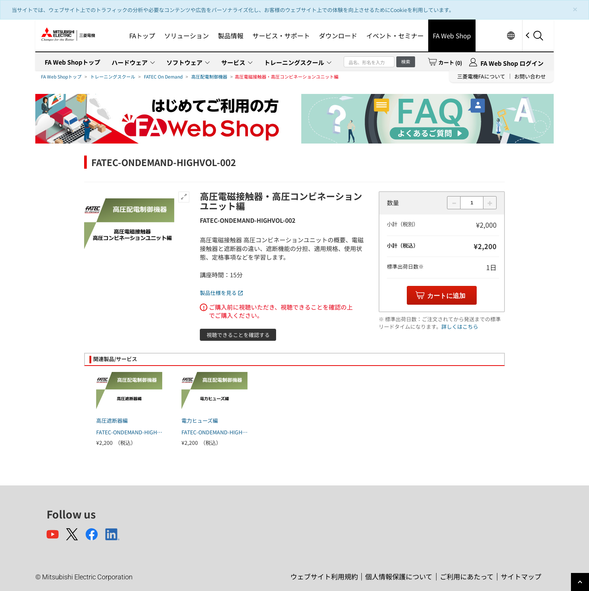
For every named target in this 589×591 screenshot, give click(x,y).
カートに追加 (446, 295)
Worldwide (510, 35)
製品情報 (230, 35)
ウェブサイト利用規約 (324, 576)
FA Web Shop (452, 35)
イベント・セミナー (395, 35)
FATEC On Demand (163, 76)
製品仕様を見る (221, 292)
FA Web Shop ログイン (512, 63)
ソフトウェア (184, 62)
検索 (405, 61)
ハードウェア (130, 62)
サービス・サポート (281, 35)
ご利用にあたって (467, 576)
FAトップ (142, 35)
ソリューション (186, 35)
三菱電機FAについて (481, 76)
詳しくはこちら (459, 326)
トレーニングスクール (294, 62)
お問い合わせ (530, 76)
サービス (233, 62)
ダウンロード (338, 35)
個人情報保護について (398, 576)
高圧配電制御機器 (209, 76)
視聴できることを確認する (238, 335)
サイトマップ (521, 576)
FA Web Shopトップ (72, 62)
